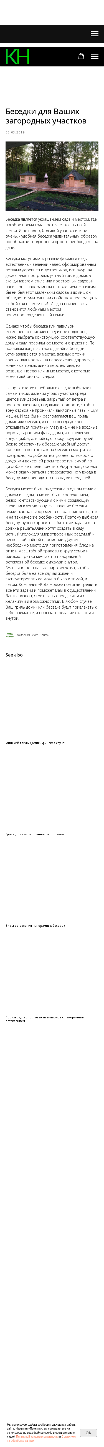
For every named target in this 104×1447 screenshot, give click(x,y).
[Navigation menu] (94, 34)
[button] (81, 56)
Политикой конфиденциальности (37, 1436)
